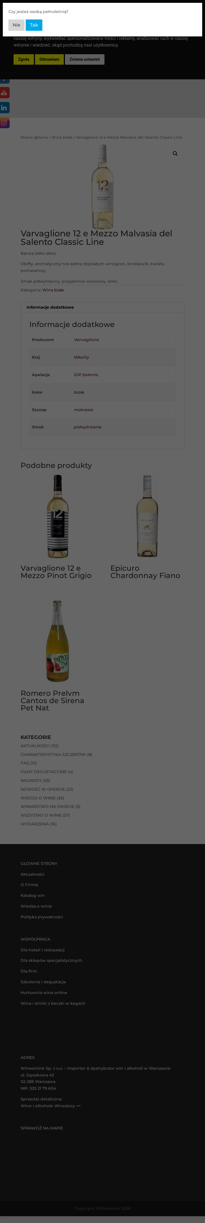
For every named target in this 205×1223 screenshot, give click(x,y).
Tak (34, 25)
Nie (16, 25)
